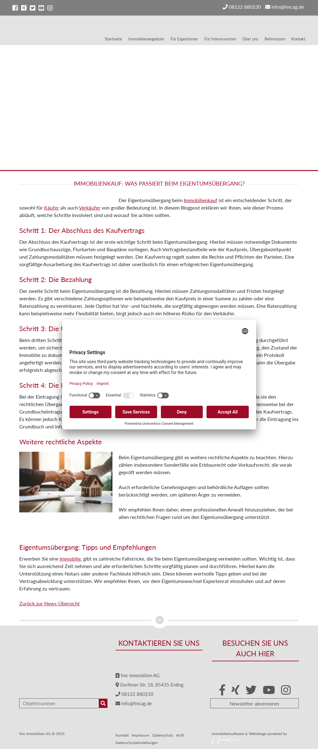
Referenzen (275, 38)
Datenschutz (162, 735)
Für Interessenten (220, 38)
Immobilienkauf (200, 200)
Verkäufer (89, 207)
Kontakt (298, 38)
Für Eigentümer (184, 38)
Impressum (140, 735)
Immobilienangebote (146, 38)
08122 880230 (242, 7)
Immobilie (70, 559)
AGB (180, 735)
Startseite (113, 38)
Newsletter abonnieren (254, 703)
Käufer (51, 207)
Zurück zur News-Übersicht (49, 603)
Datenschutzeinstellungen (137, 742)
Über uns (250, 38)
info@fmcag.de (284, 7)
